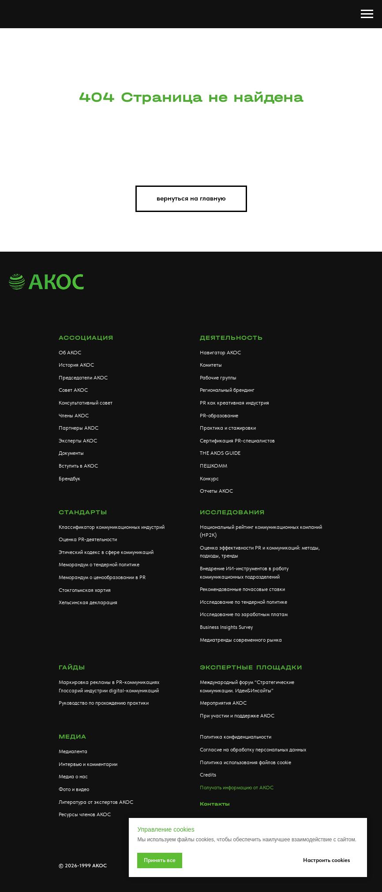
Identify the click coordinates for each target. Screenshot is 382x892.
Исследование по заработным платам (244, 614)
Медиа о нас (73, 776)
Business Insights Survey (226, 627)
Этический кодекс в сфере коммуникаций (106, 552)
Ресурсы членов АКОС (85, 814)
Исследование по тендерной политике (243, 602)
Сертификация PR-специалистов (237, 441)
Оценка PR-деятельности (88, 539)
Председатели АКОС (83, 378)
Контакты (215, 804)
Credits (208, 775)
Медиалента (73, 751)
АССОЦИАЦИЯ (86, 338)
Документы (71, 453)
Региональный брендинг (227, 390)
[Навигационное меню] (367, 14)
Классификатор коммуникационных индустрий (112, 527)
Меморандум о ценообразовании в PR (102, 577)
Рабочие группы (218, 378)
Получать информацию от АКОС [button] (236, 787)
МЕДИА (72, 736)
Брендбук (69, 479)
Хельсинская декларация (88, 602)
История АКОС (76, 365)
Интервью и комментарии (88, 764)
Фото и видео (74, 789)
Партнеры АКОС (78, 428)
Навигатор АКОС (220, 352)
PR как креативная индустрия (234, 403)
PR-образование (219, 416)
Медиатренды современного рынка (241, 640)
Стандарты (83, 512)
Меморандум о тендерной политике (99, 564)
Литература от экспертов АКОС (96, 802)
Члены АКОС (74, 416)
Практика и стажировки (228, 428)
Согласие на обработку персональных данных (253, 750)
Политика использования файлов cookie (245, 762)
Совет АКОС (73, 390)
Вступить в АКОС (78, 466)
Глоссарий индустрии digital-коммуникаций (109, 691)
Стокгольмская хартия (85, 590)
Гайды (72, 667)
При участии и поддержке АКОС (237, 716)
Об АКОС (70, 352)
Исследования (232, 512)
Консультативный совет (85, 403)
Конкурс (209, 479)
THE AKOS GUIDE (220, 453)
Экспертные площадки (251, 667)
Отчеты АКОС (216, 491)
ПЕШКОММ (213, 466)
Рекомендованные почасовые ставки (242, 589)
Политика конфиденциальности (235, 737)
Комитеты (211, 365)
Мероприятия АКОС (223, 703)
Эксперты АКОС (78, 441)
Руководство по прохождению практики (104, 703)
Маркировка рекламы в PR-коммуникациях (109, 682)
